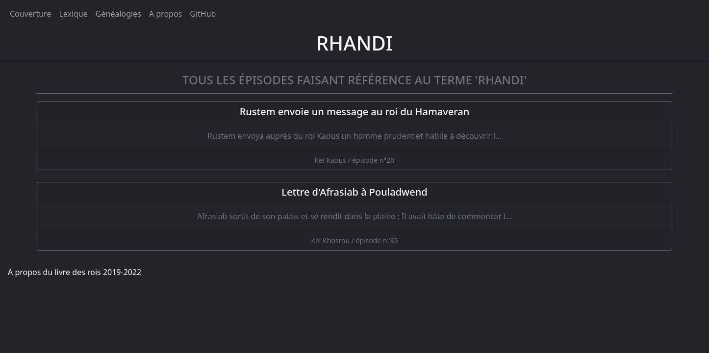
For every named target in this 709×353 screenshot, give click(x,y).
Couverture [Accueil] (30, 13)
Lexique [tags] (73, 13)
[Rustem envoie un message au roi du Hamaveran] (354, 135)
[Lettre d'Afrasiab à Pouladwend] (354, 216)
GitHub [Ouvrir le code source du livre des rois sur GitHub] (203, 13)
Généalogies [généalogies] (118, 13)
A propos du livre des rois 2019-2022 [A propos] (74, 272)
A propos (165, 13)
